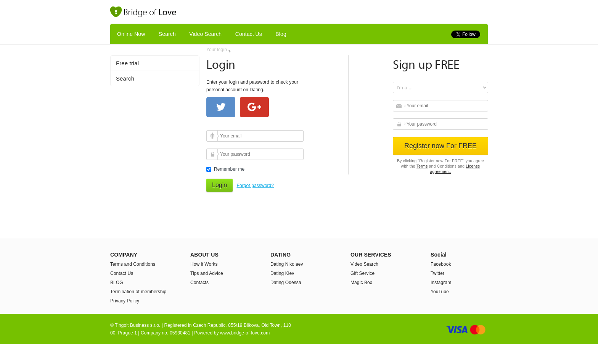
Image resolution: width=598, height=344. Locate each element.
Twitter (437, 273)
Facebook (441, 264)
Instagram (441, 282)
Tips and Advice (206, 273)
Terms (422, 166)
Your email (213, 136)
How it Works (204, 264)
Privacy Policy (124, 301)
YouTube (440, 291)
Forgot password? (255, 185)
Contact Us (248, 34)
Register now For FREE (440, 146)
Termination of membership (138, 291)
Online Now (131, 34)
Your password (213, 154)
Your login (216, 49)
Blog (280, 34)
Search (167, 34)
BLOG (116, 282)
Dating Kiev (282, 273)
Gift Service (362, 273)
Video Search (205, 34)
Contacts (199, 282)
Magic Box (361, 282)
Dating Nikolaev (286, 264)
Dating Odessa (285, 282)
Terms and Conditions (132, 264)
